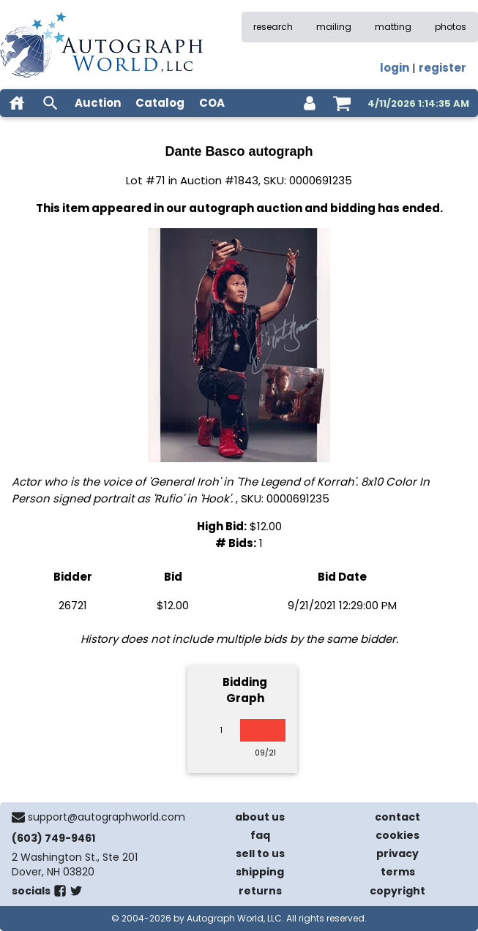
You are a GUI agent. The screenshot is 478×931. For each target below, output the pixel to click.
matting (393, 26)
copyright (397, 890)
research (273, 26)
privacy (397, 853)
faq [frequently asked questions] (260, 835)
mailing (333, 26)
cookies (397, 835)
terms (398, 871)
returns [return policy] (260, 890)
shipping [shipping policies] (260, 871)
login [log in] (394, 67)
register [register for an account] (442, 67)
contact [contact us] (397, 817)
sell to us (260, 853)
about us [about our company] (260, 817)
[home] (16, 103)
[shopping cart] (341, 103)
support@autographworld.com (106, 817)
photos (450, 26)
